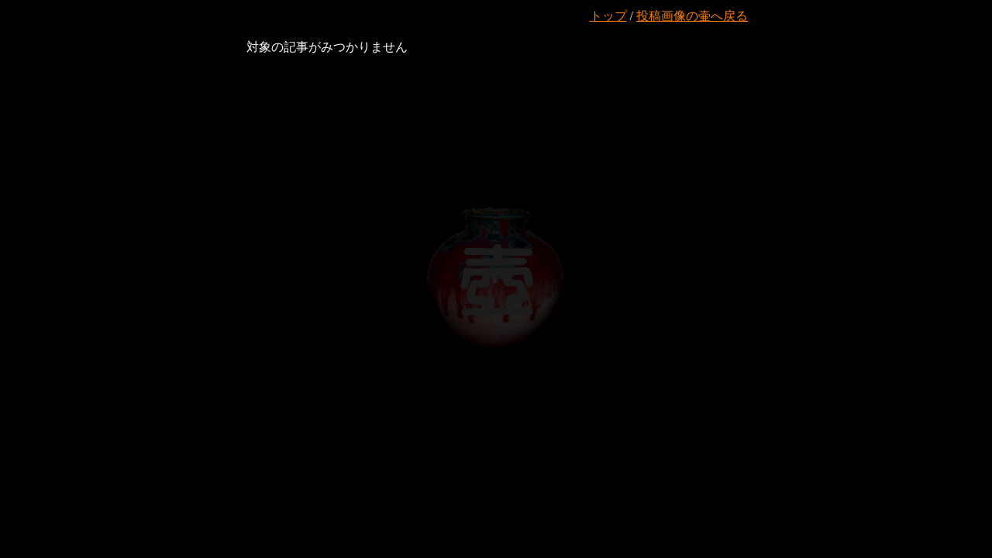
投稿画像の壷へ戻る (692, 15)
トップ (608, 15)
